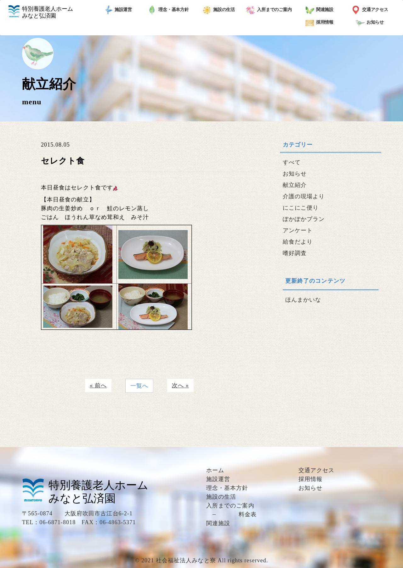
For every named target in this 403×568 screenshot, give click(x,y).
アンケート (298, 230)
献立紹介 (295, 185)
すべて (292, 162)
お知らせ (369, 22)
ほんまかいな (303, 300)
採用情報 (319, 22)
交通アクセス (369, 10)
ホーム (215, 470)
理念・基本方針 (168, 10)
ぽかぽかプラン (304, 219)
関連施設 (319, 10)
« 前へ (98, 385)
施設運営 (118, 10)
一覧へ (139, 386)
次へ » (180, 385)
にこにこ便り (301, 208)
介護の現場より (304, 196)
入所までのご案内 (269, 10)
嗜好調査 (295, 253)
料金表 (248, 514)
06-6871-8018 (57, 522)
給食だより (298, 242)
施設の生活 (218, 10)
